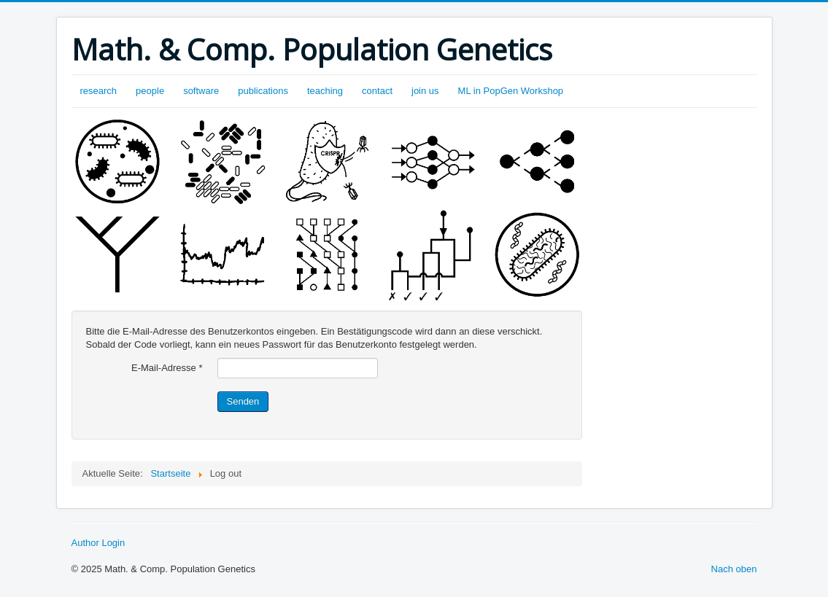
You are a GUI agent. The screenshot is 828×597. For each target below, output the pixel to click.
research (98, 90)
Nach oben (734, 568)
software (201, 90)
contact (377, 90)
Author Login (98, 542)
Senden (243, 401)
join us (425, 90)
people (150, 90)
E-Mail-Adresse (167, 367)
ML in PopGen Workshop (511, 90)
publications (263, 90)
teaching (325, 90)
